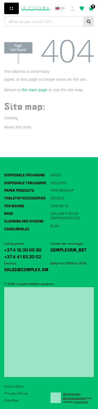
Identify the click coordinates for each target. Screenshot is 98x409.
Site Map (11, 400)
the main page (34, 89)
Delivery (58, 183)
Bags (8, 213)
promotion (81, 402)
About (56, 175)
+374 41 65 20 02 (22, 256)
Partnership (62, 190)
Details (57, 198)
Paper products (19, 190)
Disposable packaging (24, 175)
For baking (14, 206)
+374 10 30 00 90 (22, 249)
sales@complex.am (26, 269)
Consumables (16, 229)
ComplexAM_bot (68, 249)
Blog (54, 226)
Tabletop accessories (24, 198)
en (60, 8)
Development (72, 394)
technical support (74, 398)
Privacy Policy (16, 393)
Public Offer (14, 386)
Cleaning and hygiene (24, 221)
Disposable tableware (25, 183)
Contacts (59, 206)
